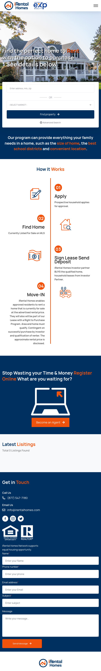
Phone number (10, 566)
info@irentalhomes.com (21, 510)
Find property (49, 114)
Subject (7, 595)
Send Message (22, 643)
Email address (10, 582)
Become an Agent (50, 422)
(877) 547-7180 (15, 498)
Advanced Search (50, 122)
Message (7, 611)
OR (50, 97)
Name (6, 553)
